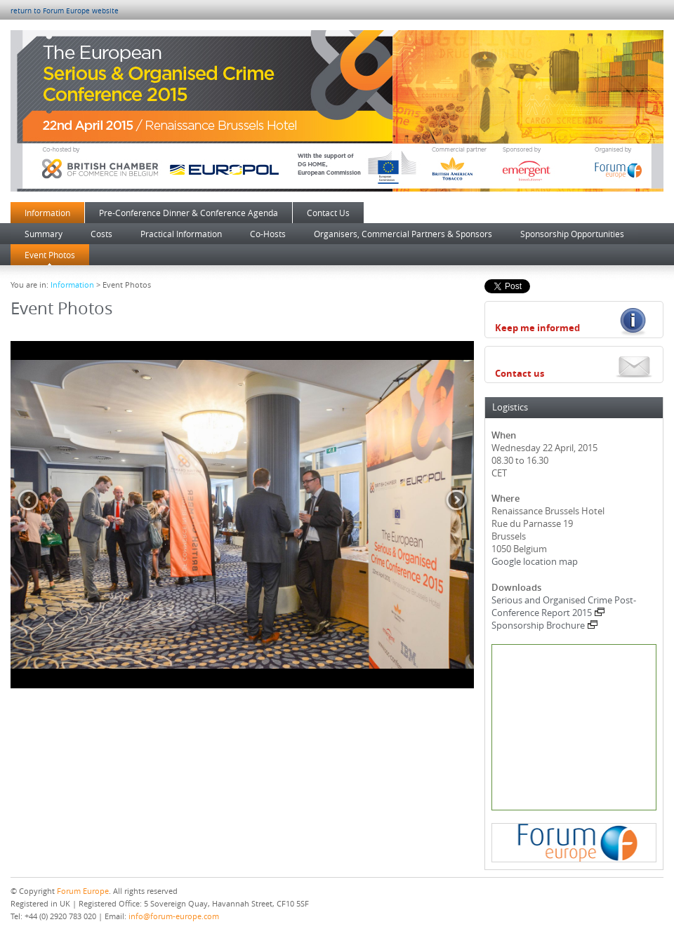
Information (47, 212)
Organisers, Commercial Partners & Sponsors (403, 233)
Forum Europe (83, 890)
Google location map (534, 561)
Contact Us (328, 212)
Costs (101, 233)
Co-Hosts (268, 233)
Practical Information (181, 233)
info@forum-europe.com (173, 916)
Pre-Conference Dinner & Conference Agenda (188, 212)
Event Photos (50, 254)
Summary (43, 233)
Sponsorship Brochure (544, 625)
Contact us (519, 373)
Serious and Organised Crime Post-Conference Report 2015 (563, 606)
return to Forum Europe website (65, 10)
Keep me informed (537, 327)
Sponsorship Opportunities (572, 233)
